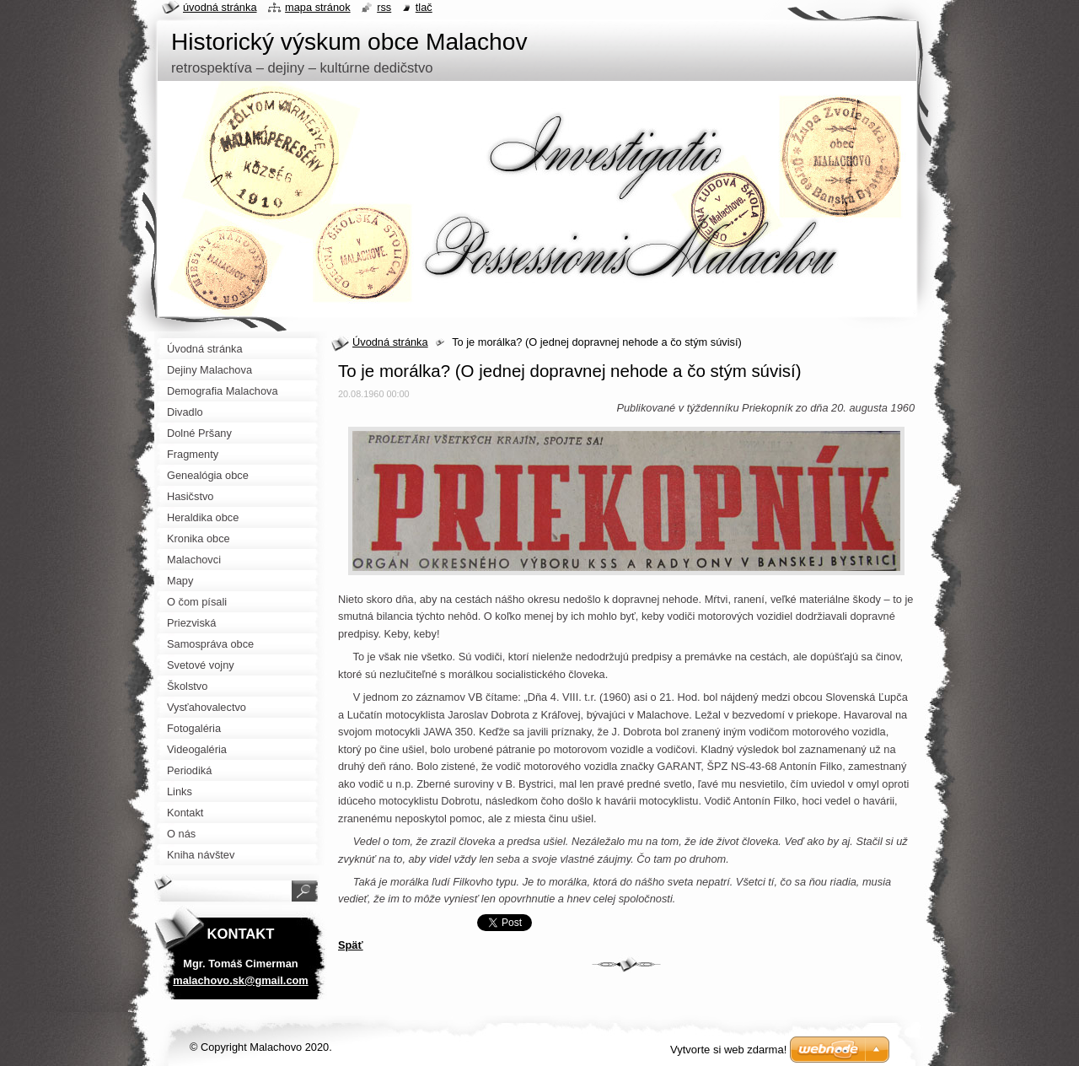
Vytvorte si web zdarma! (728, 1049)
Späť (350, 945)
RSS (384, 7)
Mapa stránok (318, 7)
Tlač (424, 7)
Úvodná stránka (390, 342)
